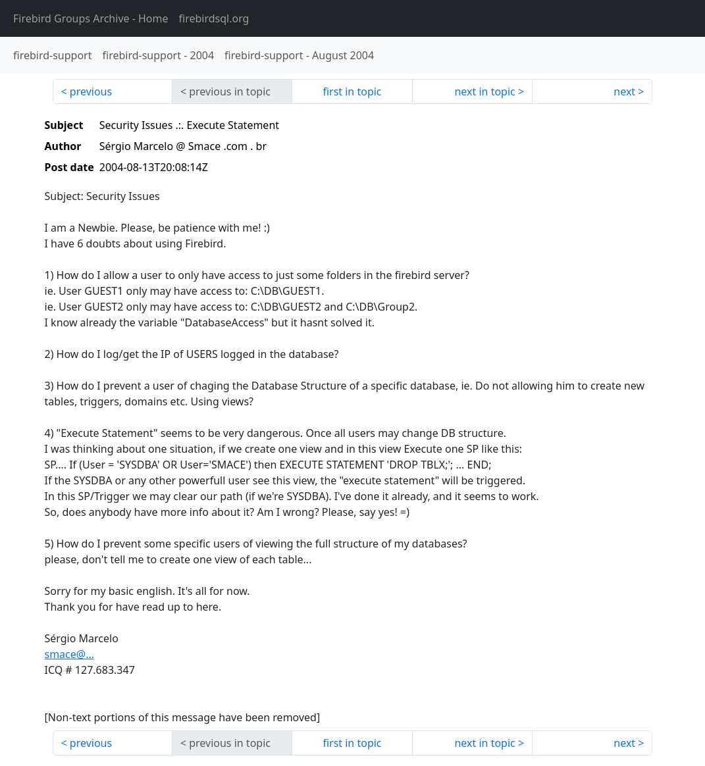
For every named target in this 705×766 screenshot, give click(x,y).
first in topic (352, 91)
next (624, 91)
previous (91, 91)
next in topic (484, 91)
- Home (91, 18)
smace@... (70, 654)
